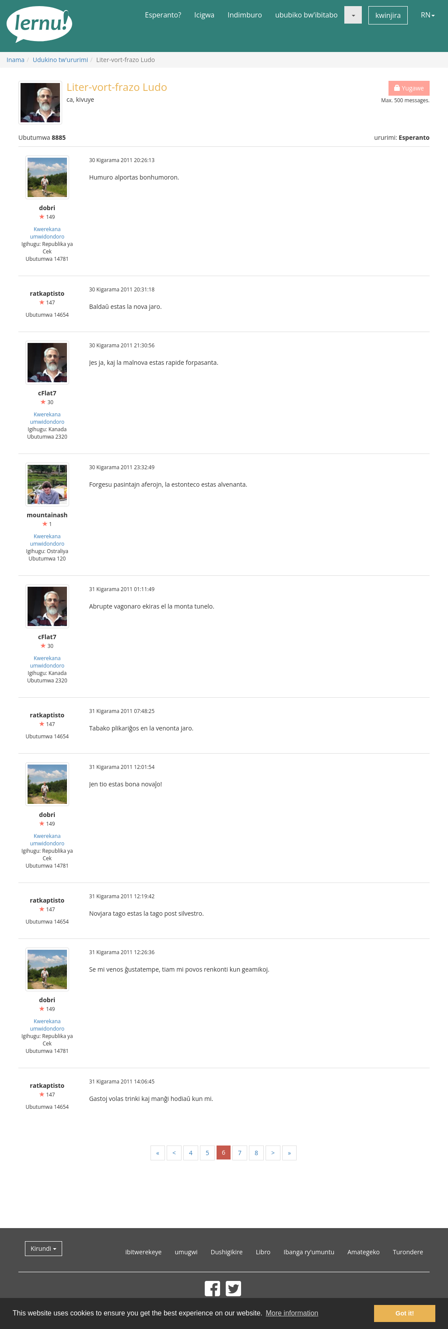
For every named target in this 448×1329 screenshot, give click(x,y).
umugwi (186, 1252)
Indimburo (245, 15)
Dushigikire (227, 1252)
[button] (353, 15)
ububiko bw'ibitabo (306, 15)
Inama (15, 59)
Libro (263, 1252)
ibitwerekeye (143, 1252)
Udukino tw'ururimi (60, 59)
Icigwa (204, 15)
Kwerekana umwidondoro (47, 232)
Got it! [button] (405, 1313)
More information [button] (292, 1313)
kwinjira (388, 15)
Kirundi (43, 1248)
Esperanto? (163, 15)
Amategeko (363, 1252)
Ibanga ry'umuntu (309, 1252)
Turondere (408, 1252)
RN (428, 15)
